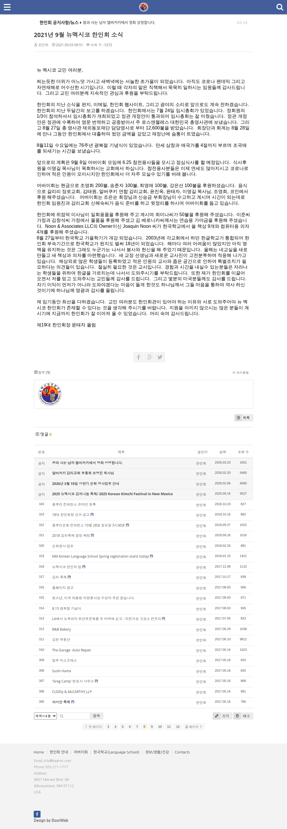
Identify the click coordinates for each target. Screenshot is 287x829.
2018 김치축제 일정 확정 (71, 535)
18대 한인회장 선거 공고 (71, 514)
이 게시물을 (240, 372)
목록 (242, 417)
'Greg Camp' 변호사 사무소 (73, 681)
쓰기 (221, 716)
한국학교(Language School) (116, 752)
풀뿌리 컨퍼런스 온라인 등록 (74, 504)
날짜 (222, 452)
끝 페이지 (193, 726)
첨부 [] (42, 372)
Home (39, 752)
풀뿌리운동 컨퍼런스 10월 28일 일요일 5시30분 (88, 525)
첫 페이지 (93, 726)
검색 (96, 715)
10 (160, 726)
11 (168, 726)
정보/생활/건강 (157, 752)
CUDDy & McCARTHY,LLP (72, 691)
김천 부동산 (61, 639)
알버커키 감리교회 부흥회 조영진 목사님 (83, 473)
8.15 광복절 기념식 (66, 608)
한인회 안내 (59, 752)
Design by (51, 820)
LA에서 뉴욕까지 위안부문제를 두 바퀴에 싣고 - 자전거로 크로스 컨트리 (106, 618)
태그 (241, 716)
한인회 (43, 44)
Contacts (182, 752)
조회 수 (243, 452)
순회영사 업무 (63, 546)
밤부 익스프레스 (64, 660)
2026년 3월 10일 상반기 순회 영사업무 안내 (85, 483)
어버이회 (81, 752)
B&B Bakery (61, 629)
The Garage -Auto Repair (71, 650)
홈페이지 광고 (63, 587)
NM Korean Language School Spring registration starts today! (100, 556)
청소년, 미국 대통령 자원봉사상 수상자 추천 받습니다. (93, 598)
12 (178, 726)
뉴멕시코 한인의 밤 (66, 566)
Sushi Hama (61, 671)
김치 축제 (59, 577)
